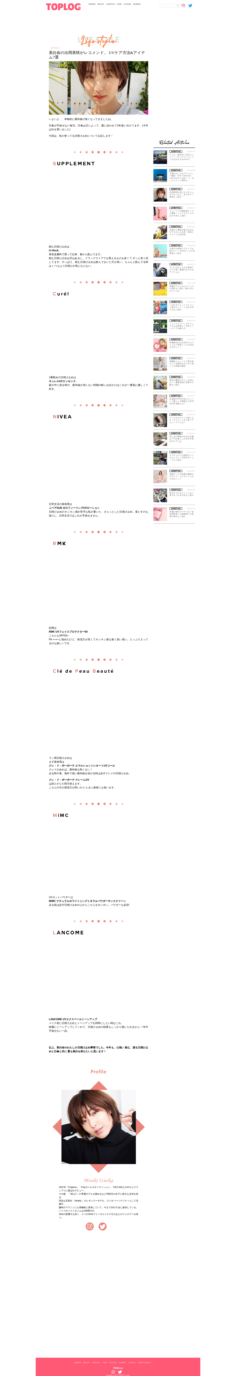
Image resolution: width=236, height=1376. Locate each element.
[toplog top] (63, 6)
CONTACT (132, 1362)
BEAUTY (101, 4)
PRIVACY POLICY (144, 1362)
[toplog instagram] (185, 5)
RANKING (137, 4)
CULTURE (127, 4)
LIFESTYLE (110, 4)
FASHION (92, 4)
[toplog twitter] (191, 5)
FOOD (119, 4)
